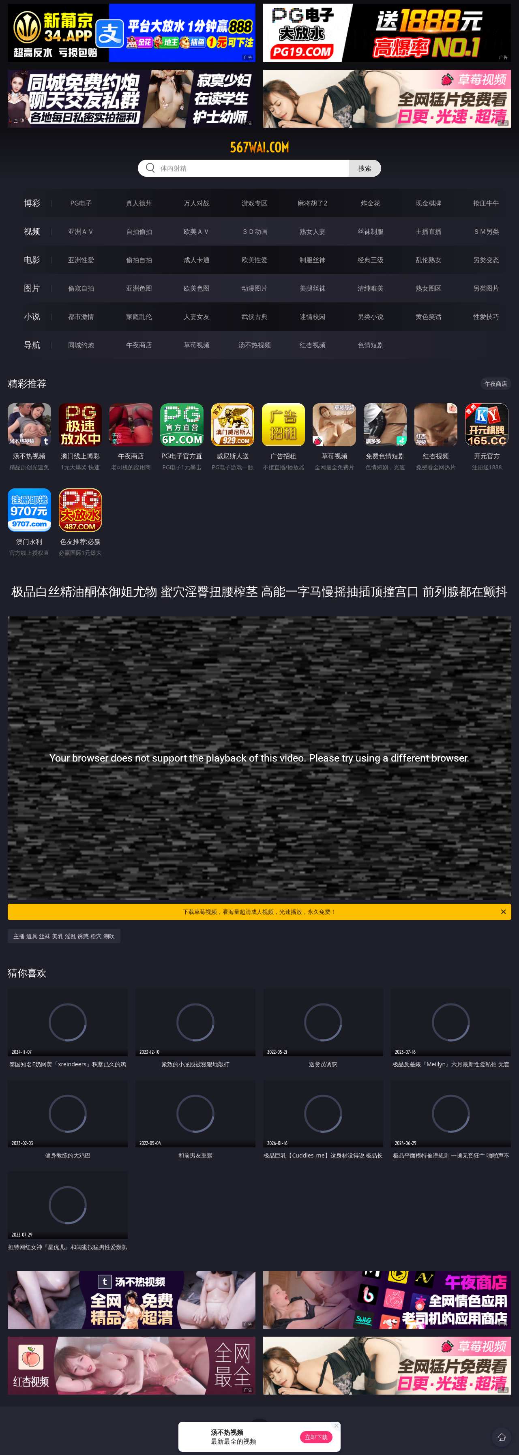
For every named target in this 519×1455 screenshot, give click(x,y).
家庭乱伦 (139, 316)
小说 (32, 316)
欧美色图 (197, 288)
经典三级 (371, 259)
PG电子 (81, 203)
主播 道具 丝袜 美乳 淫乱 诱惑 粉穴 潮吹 (63, 936)
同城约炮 (81, 344)
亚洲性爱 (81, 259)
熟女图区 (429, 288)
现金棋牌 (429, 203)
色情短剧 (371, 344)
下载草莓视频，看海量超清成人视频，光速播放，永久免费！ (345, 912)
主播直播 (429, 231)
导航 (32, 344)
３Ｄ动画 (255, 231)
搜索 (364, 168)
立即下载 (316, 1437)
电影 (32, 259)
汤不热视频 (254, 344)
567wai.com (259, 147)
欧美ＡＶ (197, 231)
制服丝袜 (313, 259)
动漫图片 (255, 288)
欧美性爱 (255, 259)
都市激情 (81, 316)
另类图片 (486, 288)
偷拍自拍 (139, 259)
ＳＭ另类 (486, 231)
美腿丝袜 (313, 288)
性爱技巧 (486, 316)
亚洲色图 (139, 288)
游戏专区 (255, 203)
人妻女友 (197, 316)
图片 (32, 287)
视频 (32, 231)
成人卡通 (197, 259)
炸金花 (370, 203)
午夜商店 (139, 344)
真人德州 (139, 203)
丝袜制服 (371, 231)
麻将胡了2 (312, 203)
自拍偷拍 (139, 231)
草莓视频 (197, 344)
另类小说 (371, 316)
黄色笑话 (429, 316)
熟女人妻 (313, 231)
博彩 (32, 202)
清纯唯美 (371, 288)
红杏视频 (313, 344)
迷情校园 (313, 316)
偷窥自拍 (81, 288)
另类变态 (486, 259)
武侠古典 (255, 316)
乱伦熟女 (429, 259)
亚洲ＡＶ (81, 231)
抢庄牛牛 (486, 203)
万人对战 (197, 203)
